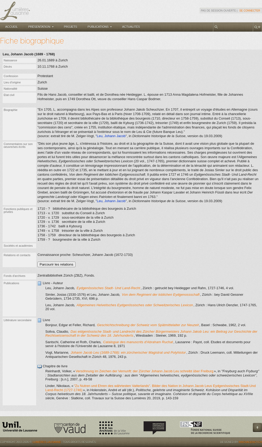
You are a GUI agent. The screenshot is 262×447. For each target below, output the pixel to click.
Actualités (131, 26)
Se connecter (249, 10)
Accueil (11, 26)
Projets (70, 26)
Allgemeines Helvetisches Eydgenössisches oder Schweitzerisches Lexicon (135, 305)
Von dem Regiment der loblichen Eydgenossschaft (161, 295)
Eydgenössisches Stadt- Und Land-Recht (108, 288)
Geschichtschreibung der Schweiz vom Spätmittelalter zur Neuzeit (148, 325)
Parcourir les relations (56, 264)
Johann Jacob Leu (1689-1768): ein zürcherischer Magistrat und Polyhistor (128, 352)
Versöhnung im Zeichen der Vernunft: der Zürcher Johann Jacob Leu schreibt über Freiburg (144, 371)
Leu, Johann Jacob (111, 136)
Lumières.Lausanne (47, 442)
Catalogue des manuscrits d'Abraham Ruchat (138, 342)
